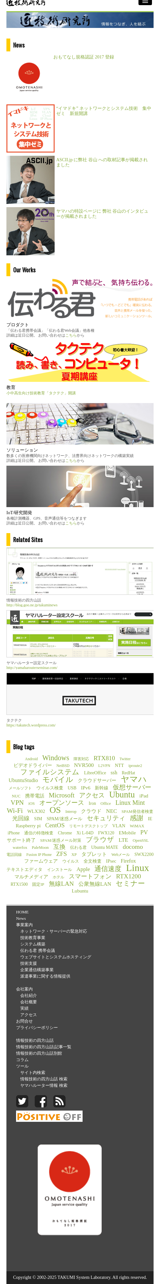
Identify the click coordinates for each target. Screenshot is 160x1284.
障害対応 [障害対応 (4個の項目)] (81, 759)
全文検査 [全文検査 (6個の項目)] (93, 861)
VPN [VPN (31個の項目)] (17, 802)
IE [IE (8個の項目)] (150, 818)
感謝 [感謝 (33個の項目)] (136, 818)
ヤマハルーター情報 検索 (43, 1085)
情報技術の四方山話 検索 (43, 1079)
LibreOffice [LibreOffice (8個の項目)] (95, 772)
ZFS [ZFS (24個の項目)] (61, 854)
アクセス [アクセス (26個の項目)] (92, 795)
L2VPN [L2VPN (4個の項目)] (104, 765)
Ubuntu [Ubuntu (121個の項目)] (122, 794)
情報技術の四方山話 (35, 1040)
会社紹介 (28, 995)
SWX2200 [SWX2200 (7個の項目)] (144, 854)
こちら (71, 335)
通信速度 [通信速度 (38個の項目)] (107, 869)
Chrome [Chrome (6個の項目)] (65, 833)
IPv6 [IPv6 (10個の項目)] (85, 787)
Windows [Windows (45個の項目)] (55, 758)
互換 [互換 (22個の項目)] (59, 847)
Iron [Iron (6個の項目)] (92, 803)
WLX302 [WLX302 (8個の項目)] (36, 811)
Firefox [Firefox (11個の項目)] (128, 861)
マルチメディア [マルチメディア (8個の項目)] (31, 876)
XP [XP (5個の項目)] (73, 854)
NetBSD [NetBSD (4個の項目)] (63, 765)
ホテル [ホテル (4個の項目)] (58, 877)
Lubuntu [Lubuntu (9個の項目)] (80, 890)
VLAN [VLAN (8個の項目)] (118, 825)
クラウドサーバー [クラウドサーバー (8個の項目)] (97, 780)
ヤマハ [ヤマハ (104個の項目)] (134, 779)
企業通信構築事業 (37, 969)
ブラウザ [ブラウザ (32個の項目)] (100, 839)
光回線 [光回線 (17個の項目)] (21, 818)
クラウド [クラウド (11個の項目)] (91, 811)
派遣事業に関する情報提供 (45, 976)
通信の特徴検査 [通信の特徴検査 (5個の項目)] (38, 833)
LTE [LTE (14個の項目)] (123, 840)
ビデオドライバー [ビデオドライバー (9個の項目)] (32, 765)
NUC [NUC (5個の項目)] (16, 796)
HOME (22, 912)
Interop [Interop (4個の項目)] (70, 811)
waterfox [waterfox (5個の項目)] (20, 847)
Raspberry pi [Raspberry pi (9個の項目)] (28, 825)
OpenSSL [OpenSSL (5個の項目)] (141, 840)
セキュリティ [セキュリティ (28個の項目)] (106, 818)
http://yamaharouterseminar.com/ (32, 667)
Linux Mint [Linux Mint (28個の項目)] (130, 802)
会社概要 (28, 1001)
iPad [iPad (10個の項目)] (143, 795)
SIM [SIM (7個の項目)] (38, 818)
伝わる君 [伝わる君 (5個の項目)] (78, 847)
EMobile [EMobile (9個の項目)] (127, 832)
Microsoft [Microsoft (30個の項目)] (62, 795)
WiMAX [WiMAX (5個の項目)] (137, 826)
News (21, 918)
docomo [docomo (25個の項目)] (133, 847)
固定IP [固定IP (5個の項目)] (38, 884)
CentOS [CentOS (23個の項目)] (55, 825)
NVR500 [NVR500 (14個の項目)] (84, 765)
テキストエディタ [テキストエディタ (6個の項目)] (24, 869)
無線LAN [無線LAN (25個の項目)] (61, 884)
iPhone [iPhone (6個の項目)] (14, 833)
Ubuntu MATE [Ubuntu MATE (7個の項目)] (104, 847)
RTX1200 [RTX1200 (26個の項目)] (128, 876)
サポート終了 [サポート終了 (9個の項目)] (21, 840)
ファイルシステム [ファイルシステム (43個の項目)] (49, 772)
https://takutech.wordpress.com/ (31, 725)
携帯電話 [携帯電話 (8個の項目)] (34, 795)
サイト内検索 (32, 1072)
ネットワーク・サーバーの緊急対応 (53, 931)
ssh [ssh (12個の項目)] (114, 773)
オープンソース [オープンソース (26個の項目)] (61, 802)
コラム (22, 1059)
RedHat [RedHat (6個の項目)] (128, 772)
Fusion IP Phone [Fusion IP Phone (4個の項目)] (39, 854)
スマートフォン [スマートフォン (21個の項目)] (90, 876)
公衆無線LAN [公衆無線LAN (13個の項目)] (94, 884)
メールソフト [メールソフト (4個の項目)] (20, 788)
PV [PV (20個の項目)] (144, 832)
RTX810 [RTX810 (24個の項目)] (104, 758)
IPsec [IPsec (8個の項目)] (111, 861)
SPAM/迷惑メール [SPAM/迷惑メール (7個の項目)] (64, 818)
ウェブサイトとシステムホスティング (55, 956)
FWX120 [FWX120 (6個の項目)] (106, 833)
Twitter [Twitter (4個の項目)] (125, 759)
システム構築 (32, 944)
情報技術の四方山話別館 (39, 1053)
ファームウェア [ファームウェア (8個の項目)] (41, 861)
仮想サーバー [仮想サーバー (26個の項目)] (132, 787)
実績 (24, 1008)
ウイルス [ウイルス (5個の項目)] (70, 861)
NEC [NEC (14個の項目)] (111, 811)
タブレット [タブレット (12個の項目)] (94, 854)
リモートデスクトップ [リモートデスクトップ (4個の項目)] (88, 826)
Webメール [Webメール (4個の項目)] (120, 854)
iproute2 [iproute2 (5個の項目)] (135, 765)
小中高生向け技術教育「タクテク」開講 (41, 393)
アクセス (28, 1014)
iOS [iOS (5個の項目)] (31, 803)
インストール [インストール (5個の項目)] (59, 869)
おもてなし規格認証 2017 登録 (83, 57)
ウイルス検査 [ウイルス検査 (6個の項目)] (49, 788)
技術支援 (28, 963)
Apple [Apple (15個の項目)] (83, 869)
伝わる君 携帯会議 (37, 950)
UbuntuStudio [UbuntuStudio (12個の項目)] (23, 780)
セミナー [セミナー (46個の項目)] (130, 883)
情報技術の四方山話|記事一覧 (43, 1046)
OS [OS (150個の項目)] (55, 810)
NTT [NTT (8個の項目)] (119, 765)
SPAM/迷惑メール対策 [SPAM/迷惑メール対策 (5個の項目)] (60, 840)
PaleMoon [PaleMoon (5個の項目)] (40, 847)
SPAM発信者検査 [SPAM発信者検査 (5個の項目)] (137, 811)
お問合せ (24, 1021)
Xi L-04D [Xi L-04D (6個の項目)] (84, 833)
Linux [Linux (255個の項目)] (137, 868)
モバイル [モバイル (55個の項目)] (57, 779)
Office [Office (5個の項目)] (106, 803)
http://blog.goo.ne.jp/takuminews (32, 605)
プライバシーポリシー (37, 1027)
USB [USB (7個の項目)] (72, 787)
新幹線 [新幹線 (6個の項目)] (101, 788)
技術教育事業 (32, 937)
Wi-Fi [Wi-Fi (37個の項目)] (15, 810)
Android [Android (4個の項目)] (31, 759)
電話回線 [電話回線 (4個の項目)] (14, 854)
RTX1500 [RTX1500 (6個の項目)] (19, 884)
